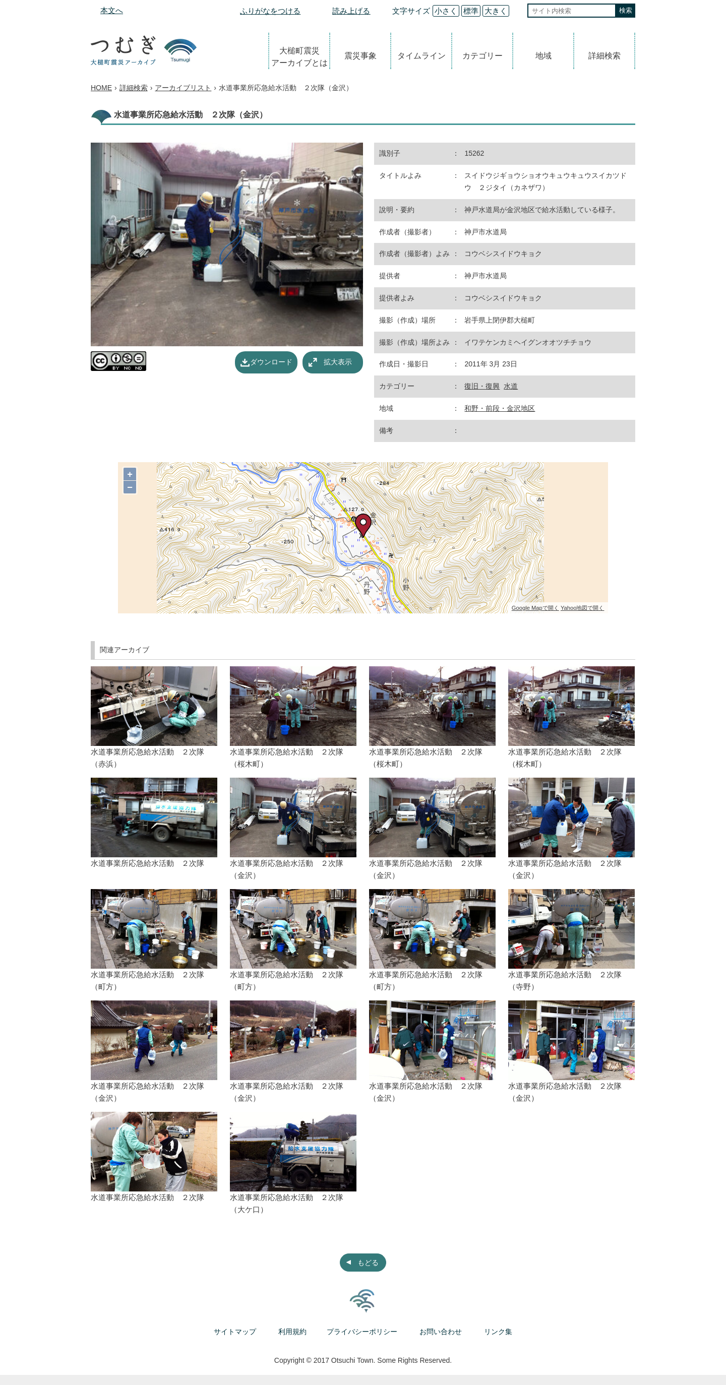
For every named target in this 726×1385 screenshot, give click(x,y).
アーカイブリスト (183, 88)
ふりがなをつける (270, 11)
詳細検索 (604, 55)
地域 (543, 55)
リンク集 (498, 1332)
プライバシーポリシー (362, 1332)
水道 (511, 386)
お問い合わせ (440, 1332)
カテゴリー (482, 55)
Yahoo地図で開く (582, 608)
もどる (368, 1262)
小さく (446, 11)
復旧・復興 (482, 386)
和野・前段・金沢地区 (499, 408)
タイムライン (421, 55)
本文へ (111, 10)
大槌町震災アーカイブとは (299, 56)
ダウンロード (271, 362)
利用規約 (292, 1332)
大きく (496, 11)
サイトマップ (235, 1332)
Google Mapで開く (535, 608)
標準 (470, 11)
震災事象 (360, 55)
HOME (101, 88)
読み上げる (351, 11)
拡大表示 (338, 362)
